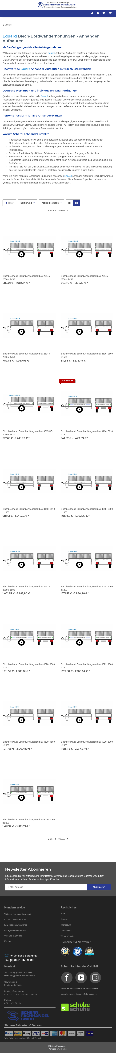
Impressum (66, 925)
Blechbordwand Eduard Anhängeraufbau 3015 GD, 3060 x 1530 (28, 433)
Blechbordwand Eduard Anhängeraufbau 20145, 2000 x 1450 (26, 278)
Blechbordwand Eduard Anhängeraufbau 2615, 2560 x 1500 (87, 355)
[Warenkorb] (110, 13)
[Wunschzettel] (104, 13)
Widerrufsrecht (67, 936)
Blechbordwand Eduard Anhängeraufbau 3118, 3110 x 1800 (29, 511)
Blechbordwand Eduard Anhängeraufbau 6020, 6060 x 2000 (29, 821)
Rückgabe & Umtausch (15, 930)
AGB (63, 913)
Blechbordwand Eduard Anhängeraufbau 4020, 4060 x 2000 (29, 666)
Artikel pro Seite (50, 203)
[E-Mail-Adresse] (46, 887)
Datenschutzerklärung (56, 876)
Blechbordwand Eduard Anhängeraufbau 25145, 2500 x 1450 (26, 355)
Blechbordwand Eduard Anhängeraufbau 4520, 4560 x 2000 (29, 743)
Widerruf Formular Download (17, 914)
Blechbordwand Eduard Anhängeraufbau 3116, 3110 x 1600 (87, 433)
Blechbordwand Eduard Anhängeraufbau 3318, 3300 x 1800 (87, 511)
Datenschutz (66, 930)
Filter (9, 203)
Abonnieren (99, 887)
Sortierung (26, 203)
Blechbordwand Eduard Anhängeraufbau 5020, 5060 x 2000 (87, 743)
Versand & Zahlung (13, 936)
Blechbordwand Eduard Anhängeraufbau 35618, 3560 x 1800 (26, 588)
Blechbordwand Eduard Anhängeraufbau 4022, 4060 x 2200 (87, 666)
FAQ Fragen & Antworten (16, 925)
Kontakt (7, 941)
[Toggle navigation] (4, 13)
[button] (93, 13)
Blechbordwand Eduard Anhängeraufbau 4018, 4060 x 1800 (87, 588)
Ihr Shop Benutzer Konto (15, 919)
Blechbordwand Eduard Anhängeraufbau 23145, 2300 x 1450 (84, 278)
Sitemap (64, 919)
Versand (38, 1038)
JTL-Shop (63, 1049)
